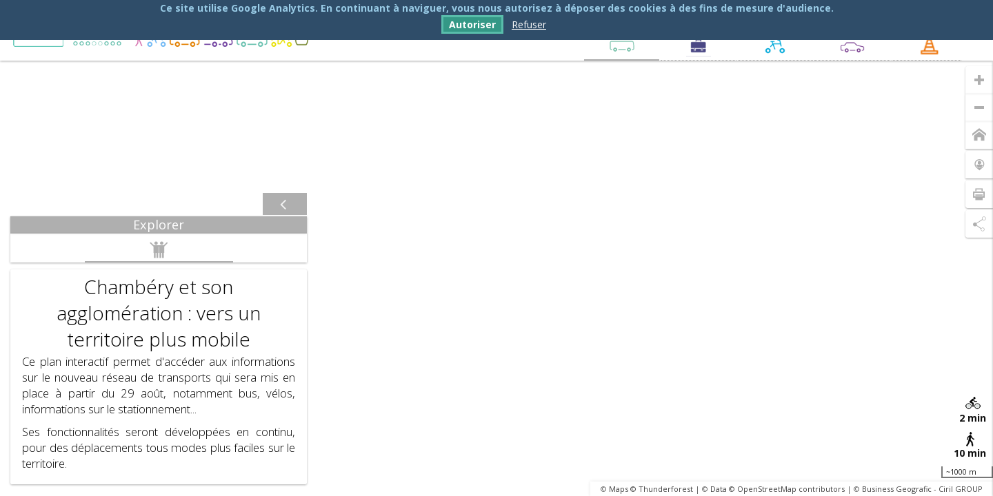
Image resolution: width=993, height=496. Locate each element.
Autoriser (472, 24)
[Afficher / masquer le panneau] (285, 204)
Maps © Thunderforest (651, 489)
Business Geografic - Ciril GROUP (922, 489)
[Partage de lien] (979, 224)
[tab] (158, 225)
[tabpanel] (158, 359)
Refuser (529, 24)
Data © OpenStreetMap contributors (777, 489)
